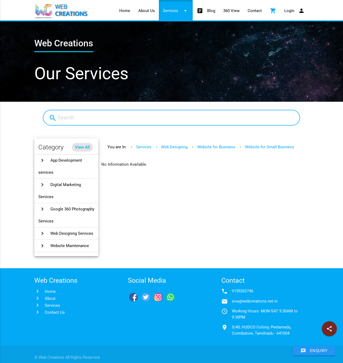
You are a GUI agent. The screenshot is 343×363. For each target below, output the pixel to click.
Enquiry (314, 351)
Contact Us (55, 312)
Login (294, 10)
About (50, 298)
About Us (146, 10)
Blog (206, 10)
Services (176, 10)
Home (124, 10)
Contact (255, 10)
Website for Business (216, 147)
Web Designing (174, 147)
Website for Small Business (269, 147)
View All (82, 147)
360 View (231, 10)
